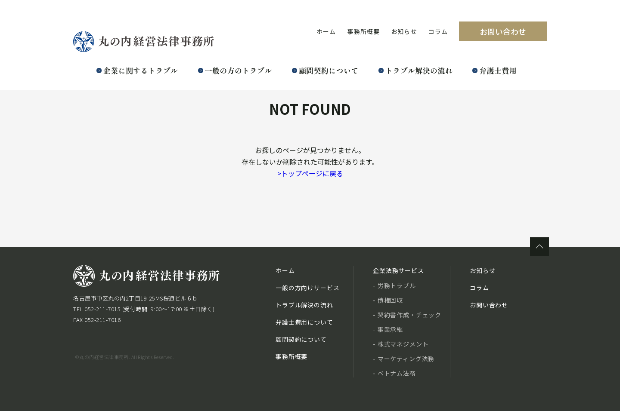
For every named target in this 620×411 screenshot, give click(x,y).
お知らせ (404, 31)
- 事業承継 (388, 329)
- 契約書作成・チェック (407, 314)
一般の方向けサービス (307, 287)
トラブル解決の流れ (419, 70)
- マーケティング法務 (403, 358)
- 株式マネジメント (400, 344)
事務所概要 (363, 31)
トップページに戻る (310, 173)
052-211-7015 (102, 309)
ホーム (326, 31)
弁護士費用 (498, 70)
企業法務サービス (398, 270)
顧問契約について (329, 70)
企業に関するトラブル (140, 70)
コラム (438, 31)
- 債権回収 (388, 300)
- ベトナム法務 (394, 373)
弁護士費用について (304, 322)
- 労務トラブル (394, 285)
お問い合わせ (503, 31)
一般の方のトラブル (238, 70)
